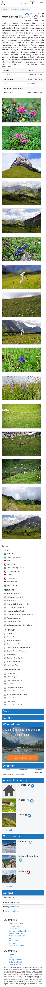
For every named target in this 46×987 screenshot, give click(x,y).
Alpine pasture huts (16, 924)
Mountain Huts (14, 926)
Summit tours (13, 929)
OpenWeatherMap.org (18, 774)
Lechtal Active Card (16, 933)
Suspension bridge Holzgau (19, 931)
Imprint (11, 955)
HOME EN (5, 9)
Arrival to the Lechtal (16, 945)
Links (11, 957)
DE (20, 3)
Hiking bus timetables (17, 936)
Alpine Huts (14, 9)
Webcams (12, 943)
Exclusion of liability (16, 962)
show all (8, 830)
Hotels (11, 938)
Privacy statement (15, 960)
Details (23, 554)
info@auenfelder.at (12, 907)
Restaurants (13, 941)
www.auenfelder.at (12, 911)
